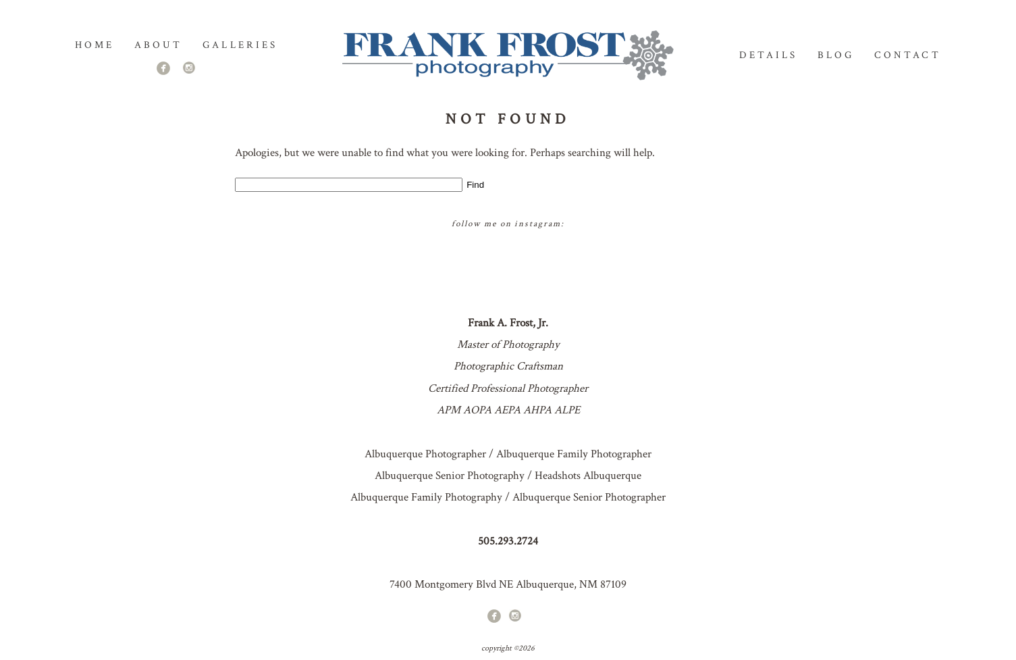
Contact (907, 55)
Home (94, 45)
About (158, 45)
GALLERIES (240, 45)
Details (768, 55)
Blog (836, 55)
